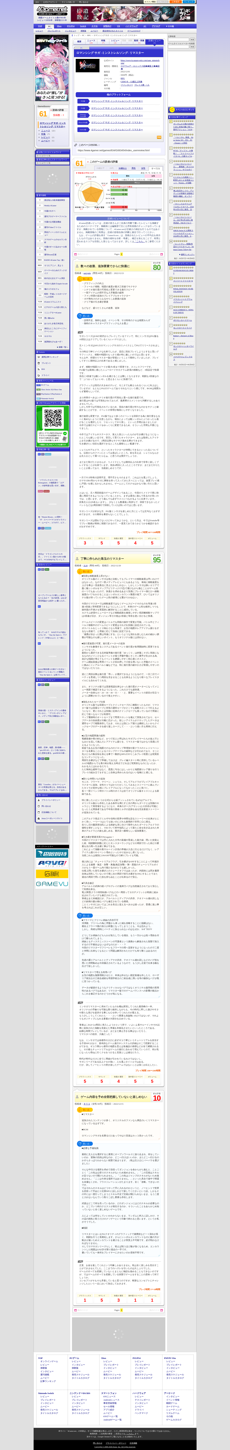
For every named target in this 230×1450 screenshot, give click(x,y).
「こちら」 (139, 241)
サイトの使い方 (68, 2)
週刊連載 (44, 1374)
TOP (40, 26)
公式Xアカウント (50, 2)
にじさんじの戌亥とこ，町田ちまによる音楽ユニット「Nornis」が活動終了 (183, 180)
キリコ (87, 1104)
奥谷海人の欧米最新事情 (54, 200)
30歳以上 (123, 168)
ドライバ (45, 375)
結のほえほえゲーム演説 (54, 278)
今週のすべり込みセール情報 (55, 248)
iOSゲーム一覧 (110, 1416)
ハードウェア (132, 26)
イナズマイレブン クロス (182, 358)
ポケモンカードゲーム (182, 320)
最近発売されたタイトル (113, 31)
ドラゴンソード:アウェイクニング (182, 300)
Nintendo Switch (47, 398)
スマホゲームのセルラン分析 (55, 240)
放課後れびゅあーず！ (53, 342)
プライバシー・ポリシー (116, 1443)
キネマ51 (48, 336)
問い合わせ (83, 2)
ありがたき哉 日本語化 (53, 323)
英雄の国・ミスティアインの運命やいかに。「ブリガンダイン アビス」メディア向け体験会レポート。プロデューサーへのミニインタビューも (52, 713)
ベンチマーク (141, 1413)
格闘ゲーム (171, 1403)
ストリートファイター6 (183, 281)
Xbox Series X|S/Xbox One (51, 389)
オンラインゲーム (49, 1361)
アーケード (169, 1393)
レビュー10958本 (45, 20)
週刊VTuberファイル (52, 227)
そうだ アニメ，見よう (53, 265)
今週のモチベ (50, 211)
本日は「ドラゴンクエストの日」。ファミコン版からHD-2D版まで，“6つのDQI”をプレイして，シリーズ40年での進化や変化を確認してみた (52, 557)
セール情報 (108, 1406)
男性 (134, 168)
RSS (37, 2)
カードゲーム (172, 1406)
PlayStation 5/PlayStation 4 (51, 394)
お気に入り (162, 2)
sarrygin (87, 273)
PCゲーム (45, 385)
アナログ (156, 26)
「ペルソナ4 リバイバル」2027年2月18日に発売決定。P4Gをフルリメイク (183, 220)
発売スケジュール (80, 1374)
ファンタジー (127, 85)
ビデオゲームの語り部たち (55, 307)
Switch (83, 26)
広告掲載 (133, 1443)
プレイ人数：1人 (142, 85)
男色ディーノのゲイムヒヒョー (55, 233)
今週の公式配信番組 (52, 222)
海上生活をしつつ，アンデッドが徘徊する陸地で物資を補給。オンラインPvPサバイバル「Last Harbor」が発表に (183, 194)
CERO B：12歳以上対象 (131, 81)
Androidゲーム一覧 (112, 1419)
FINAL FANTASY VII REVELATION (183, 290)
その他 (169, 1416)
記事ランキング (48, 1381)
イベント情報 (172, 1400)
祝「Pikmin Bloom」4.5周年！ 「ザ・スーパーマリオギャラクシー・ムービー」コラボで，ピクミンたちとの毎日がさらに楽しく (52, 520)
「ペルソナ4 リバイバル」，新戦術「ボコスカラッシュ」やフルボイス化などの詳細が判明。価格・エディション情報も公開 (183, 167)
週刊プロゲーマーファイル (55, 216)
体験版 (83, 31)
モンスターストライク (182, 328)
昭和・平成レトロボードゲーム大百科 (55, 295)
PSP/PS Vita (170, 1358)
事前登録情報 (110, 1403)
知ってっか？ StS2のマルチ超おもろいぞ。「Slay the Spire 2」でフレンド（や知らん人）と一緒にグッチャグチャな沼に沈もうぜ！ (52, 635)
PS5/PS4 (70, 26)
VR (118, 26)
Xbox (59, 26)
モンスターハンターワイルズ (183, 347)
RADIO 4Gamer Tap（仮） (55, 260)
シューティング (174, 1409)
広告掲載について (49, 812)
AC (144, 26)
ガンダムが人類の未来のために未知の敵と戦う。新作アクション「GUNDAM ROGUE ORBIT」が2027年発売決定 (183, 127)
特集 (43, 134)
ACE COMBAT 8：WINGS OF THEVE (183, 311)
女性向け (107, 26)
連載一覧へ (63, 347)
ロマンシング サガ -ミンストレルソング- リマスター (117, 101)
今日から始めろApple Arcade (56, 284)
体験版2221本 (61, 20)
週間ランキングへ (188, 254)
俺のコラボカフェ (51, 289)
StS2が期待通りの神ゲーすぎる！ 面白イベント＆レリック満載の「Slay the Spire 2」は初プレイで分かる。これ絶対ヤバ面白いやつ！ (52, 672)
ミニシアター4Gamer (52, 313)
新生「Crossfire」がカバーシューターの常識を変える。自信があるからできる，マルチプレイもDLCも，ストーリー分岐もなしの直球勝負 (52, 787)
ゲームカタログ (134, 31)
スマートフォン (109, 1393)
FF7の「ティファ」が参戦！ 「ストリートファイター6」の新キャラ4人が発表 (183, 154)
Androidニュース (111, 1400)
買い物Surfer (49, 318)
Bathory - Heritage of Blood (183, 337)
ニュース (45, 130)
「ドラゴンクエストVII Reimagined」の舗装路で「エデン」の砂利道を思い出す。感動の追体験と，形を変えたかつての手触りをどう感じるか (52, 483)
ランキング (188, 2)
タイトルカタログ (80, 1378)
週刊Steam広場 (50, 255)
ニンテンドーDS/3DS (80, 1393)
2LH (86, 565)
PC (49, 26)
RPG (123, 78)
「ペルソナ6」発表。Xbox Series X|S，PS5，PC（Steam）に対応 (183, 140)
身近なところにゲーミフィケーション (55, 329)
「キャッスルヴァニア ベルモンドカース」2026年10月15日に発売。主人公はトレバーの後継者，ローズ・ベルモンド (183, 207)
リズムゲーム (172, 1413)
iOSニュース (109, 1396)
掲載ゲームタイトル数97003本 (52, 17)
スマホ (94, 26)
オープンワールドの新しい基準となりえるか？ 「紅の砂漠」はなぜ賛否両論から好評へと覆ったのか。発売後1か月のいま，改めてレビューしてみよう (52, 598)
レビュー (39, 31)
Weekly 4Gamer (50, 206)
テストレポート (142, 1400)
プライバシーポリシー (51, 800)
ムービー (94, 31)
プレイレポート (54, 31)
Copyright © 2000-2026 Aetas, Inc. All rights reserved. (114, 1447)
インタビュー (70, 31)
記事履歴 (175, 2)
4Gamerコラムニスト (52, 302)
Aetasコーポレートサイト (52, 818)
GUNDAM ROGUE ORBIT (183, 271)
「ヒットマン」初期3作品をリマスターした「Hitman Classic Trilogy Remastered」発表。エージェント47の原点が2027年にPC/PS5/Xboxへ (183, 247)
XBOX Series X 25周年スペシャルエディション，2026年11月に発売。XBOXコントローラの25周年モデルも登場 (183, 233)
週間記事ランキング (50, 357)
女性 (143, 168)
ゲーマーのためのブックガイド (55, 271)
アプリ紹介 (108, 1409)
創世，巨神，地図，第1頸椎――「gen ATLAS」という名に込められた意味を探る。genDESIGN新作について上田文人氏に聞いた (52, 750)
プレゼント (46, 363)
